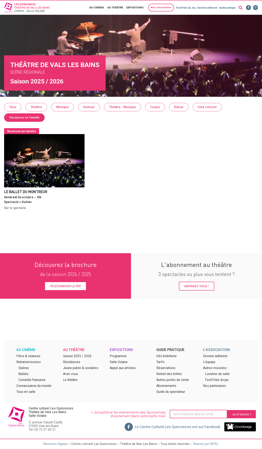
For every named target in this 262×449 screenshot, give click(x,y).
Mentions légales (55, 443)
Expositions (135, 8)
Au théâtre (115, 8)
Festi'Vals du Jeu (184, 7)
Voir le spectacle (15, 208)
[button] (159, 7)
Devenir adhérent (206, 7)
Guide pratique (227, 7)
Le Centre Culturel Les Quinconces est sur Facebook (177, 427)
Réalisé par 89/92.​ (206, 443)
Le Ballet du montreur (25, 191)
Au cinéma (96, 8)
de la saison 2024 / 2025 (65, 274)
